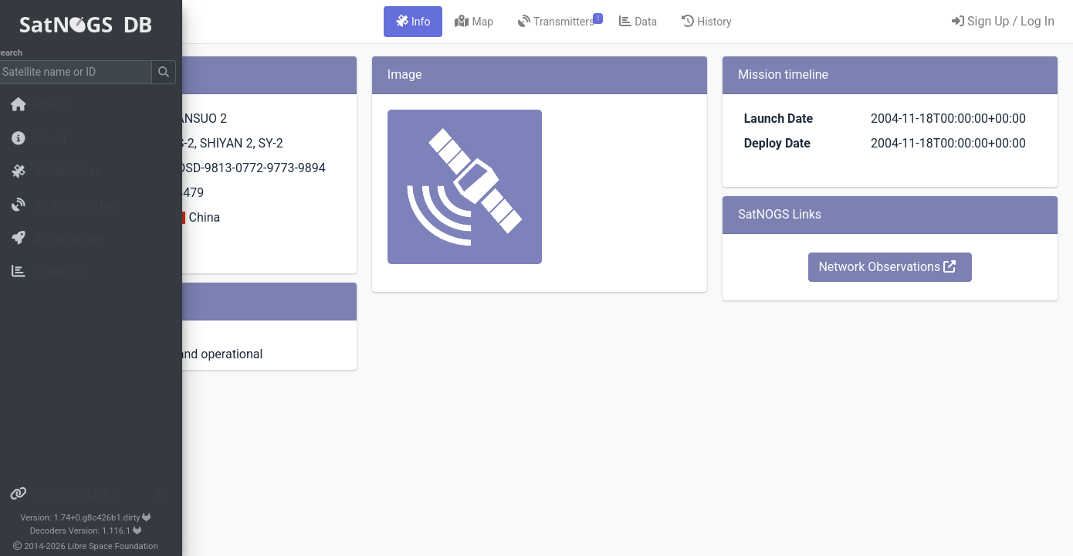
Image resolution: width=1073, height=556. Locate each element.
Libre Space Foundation (124, 546)
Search (19, 53)
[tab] (509, 21)
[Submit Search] (174, 72)
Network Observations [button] (919, 304)
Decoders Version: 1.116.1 (97, 531)
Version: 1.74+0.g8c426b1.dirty (96, 518)
